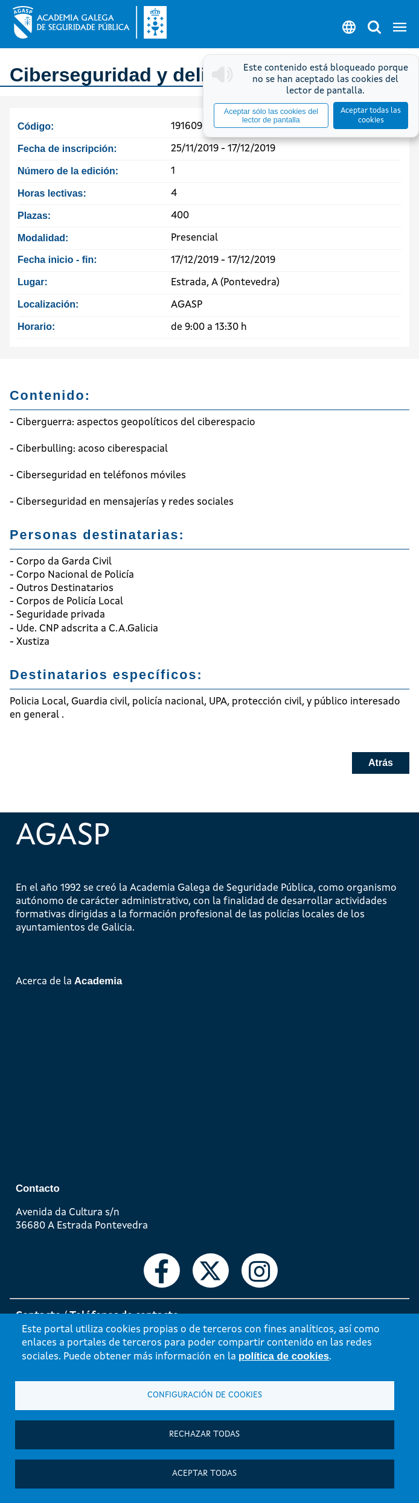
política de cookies (283, 1356)
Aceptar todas (204, 1474)
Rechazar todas (204, 1434)
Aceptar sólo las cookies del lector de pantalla (271, 115)
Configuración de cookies (204, 1395)
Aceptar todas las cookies (371, 115)
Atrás (380, 763)
